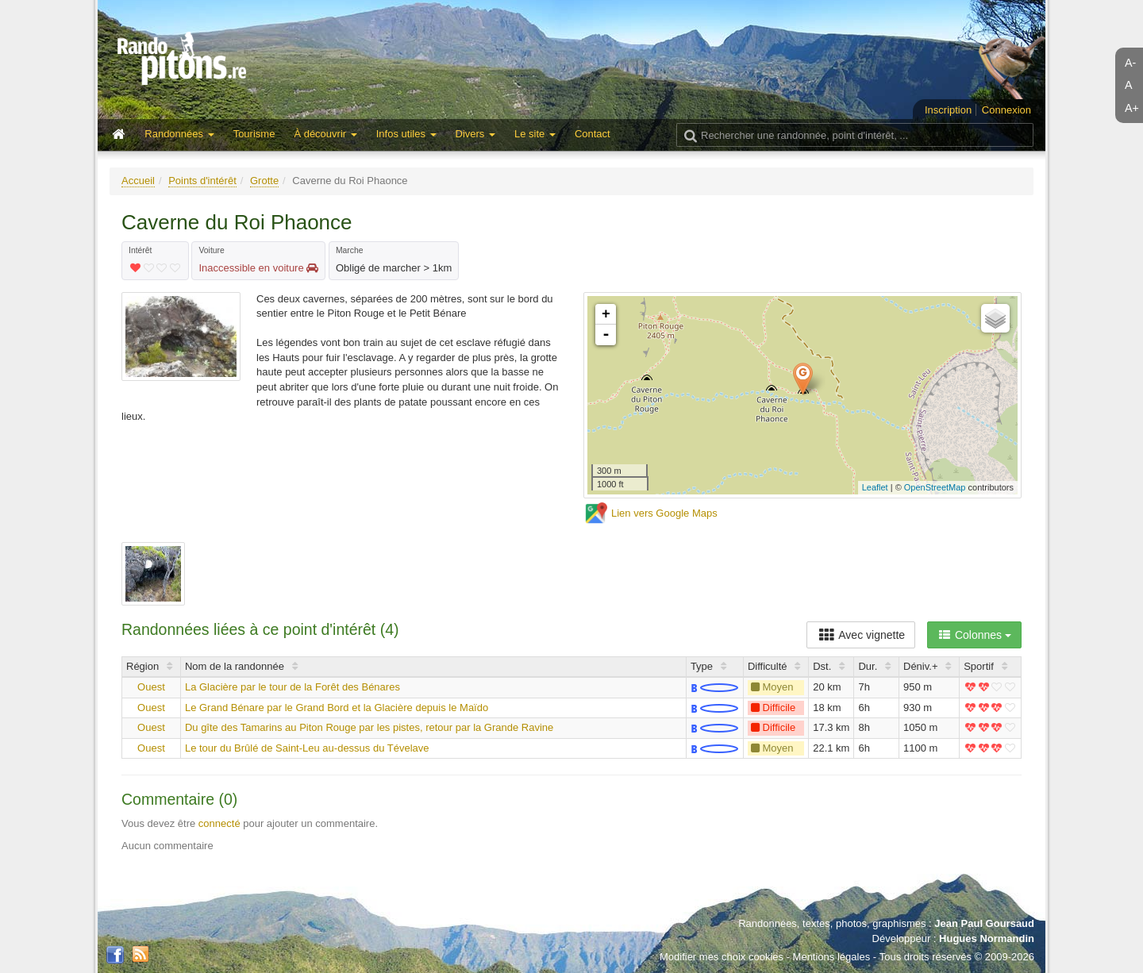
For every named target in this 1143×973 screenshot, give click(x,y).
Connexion (1006, 110)
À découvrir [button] (325, 134)
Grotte (264, 181)
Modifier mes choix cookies (721, 957)
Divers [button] (475, 134)
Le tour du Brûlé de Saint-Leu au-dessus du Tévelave (307, 748)
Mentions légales (832, 957)
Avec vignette (861, 635)
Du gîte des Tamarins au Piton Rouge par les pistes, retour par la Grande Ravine (369, 727)
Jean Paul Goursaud (984, 923)
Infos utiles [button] (406, 134)
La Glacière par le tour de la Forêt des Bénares (292, 687)
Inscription (948, 110)
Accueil (138, 181)
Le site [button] (535, 134)
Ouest (151, 687)
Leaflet (875, 487)
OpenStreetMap (935, 487)
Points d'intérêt (202, 181)
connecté (219, 823)
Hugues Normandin (986, 938)
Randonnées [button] (179, 134)
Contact (592, 134)
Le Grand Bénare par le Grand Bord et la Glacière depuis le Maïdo (336, 707)
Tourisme (254, 134)
